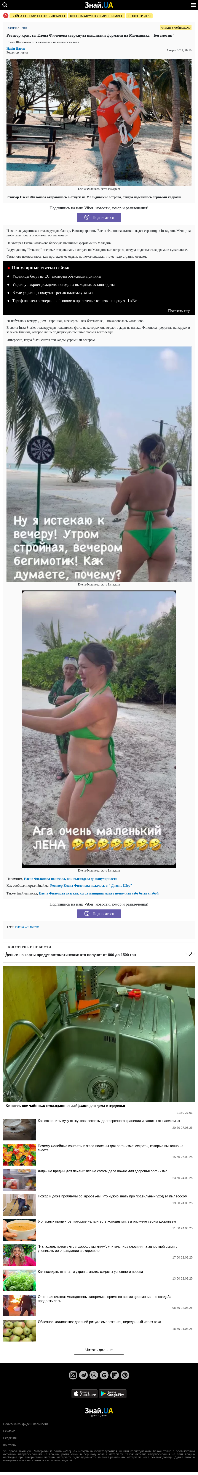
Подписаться (99, 217)
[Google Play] (113, 1393)
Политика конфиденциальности (25, 1424)
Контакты (9, 1445)
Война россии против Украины (38, 16)
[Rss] (73, 1375)
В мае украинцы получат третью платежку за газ (52, 292)
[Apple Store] (85, 1393)
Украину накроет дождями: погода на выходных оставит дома (63, 284)
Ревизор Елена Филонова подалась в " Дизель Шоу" (91, 885)
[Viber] (93, 1375)
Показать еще (179, 311)
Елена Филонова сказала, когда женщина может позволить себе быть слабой (99, 893)
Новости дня (139, 16)
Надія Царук (15, 48)
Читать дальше (99, 1350)
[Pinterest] (125, 1375)
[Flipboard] (114, 1375)
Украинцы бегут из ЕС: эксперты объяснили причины (56, 276)
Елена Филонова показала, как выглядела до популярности (70, 879)
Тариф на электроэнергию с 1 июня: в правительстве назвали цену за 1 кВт (74, 301)
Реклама (9, 1431)
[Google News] (104, 1375)
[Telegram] (83, 1375)
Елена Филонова (27, 927)
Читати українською (175, 27)
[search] (5, 5)
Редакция (10, 1438)
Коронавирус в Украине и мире (96, 16)
